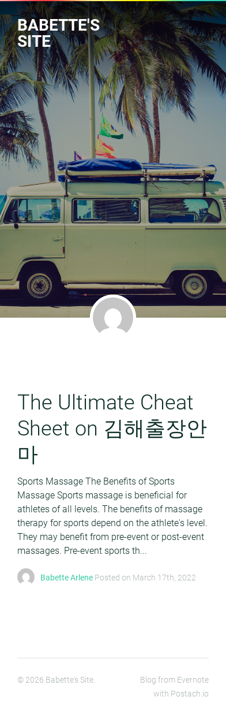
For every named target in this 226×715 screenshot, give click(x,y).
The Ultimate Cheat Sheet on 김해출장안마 (112, 428)
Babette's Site (58, 33)
